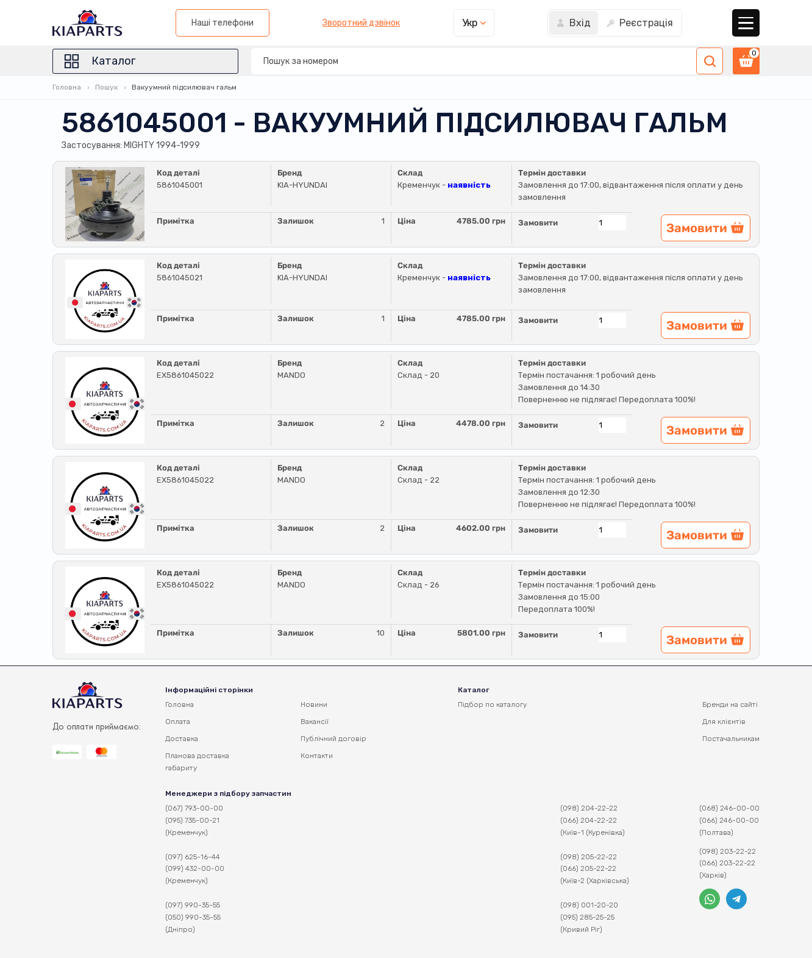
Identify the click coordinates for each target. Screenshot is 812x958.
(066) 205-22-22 (588, 868)
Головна (66, 87)
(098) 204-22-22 (589, 808)
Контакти (317, 755)
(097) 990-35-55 (192, 905)
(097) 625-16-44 (192, 857)
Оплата (177, 721)
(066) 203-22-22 (727, 863)
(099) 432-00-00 (194, 868)
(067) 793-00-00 (194, 808)
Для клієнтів (724, 721)
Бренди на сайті (730, 704)
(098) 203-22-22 (727, 851)
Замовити (538, 222)
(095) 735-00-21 (192, 820)
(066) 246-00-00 (729, 820)
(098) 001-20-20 (589, 905)
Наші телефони (222, 23)
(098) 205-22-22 (588, 857)
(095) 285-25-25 (587, 917)
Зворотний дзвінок (361, 23)
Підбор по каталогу (492, 704)
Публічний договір (333, 738)
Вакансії (315, 721)
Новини (314, 704)
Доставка (181, 738)
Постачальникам (731, 738)
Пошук (106, 87)
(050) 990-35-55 (193, 917)
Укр (469, 23)
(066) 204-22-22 (588, 820)
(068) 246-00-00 (729, 808)
